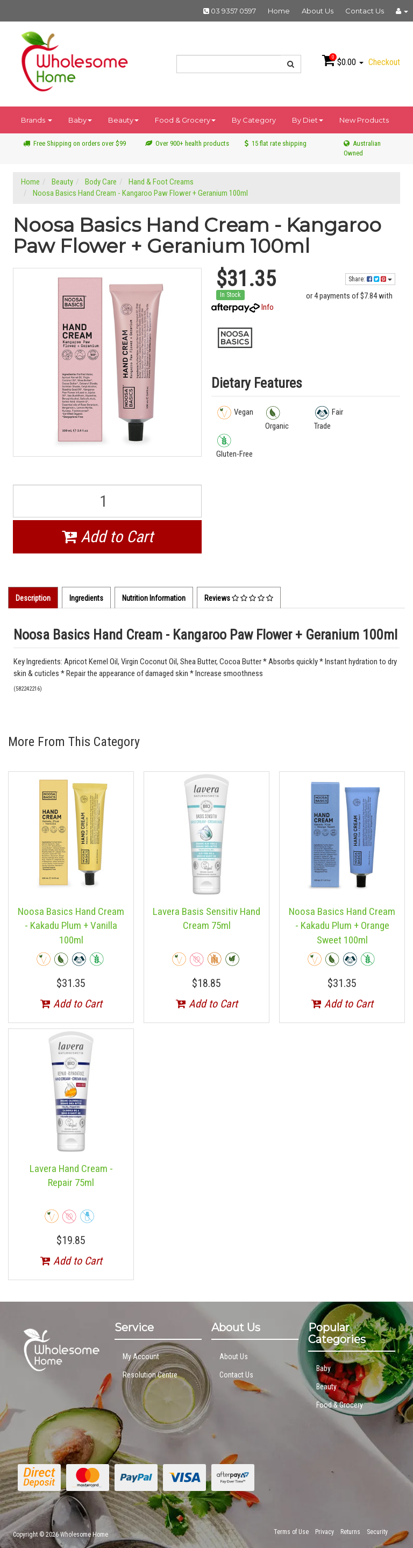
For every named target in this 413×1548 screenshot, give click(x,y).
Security (377, 1532)
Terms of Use (291, 1532)
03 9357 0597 (229, 10)
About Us (317, 10)
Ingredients (86, 598)
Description (33, 598)
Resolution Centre (150, 1375)
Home (279, 10)
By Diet (307, 120)
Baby (80, 120)
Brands (36, 120)
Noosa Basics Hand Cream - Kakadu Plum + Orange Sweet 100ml (342, 925)
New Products (364, 120)
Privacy (324, 1532)
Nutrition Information (154, 598)
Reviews (238, 598)
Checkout (384, 62)
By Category (254, 120)
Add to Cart (107, 536)
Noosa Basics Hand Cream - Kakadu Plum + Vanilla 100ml (71, 925)
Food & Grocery (185, 120)
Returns (350, 1532)
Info (267, 307)
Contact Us (364, 10)
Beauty (123, 120)
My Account (141, 1356)
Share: (370, 279)
